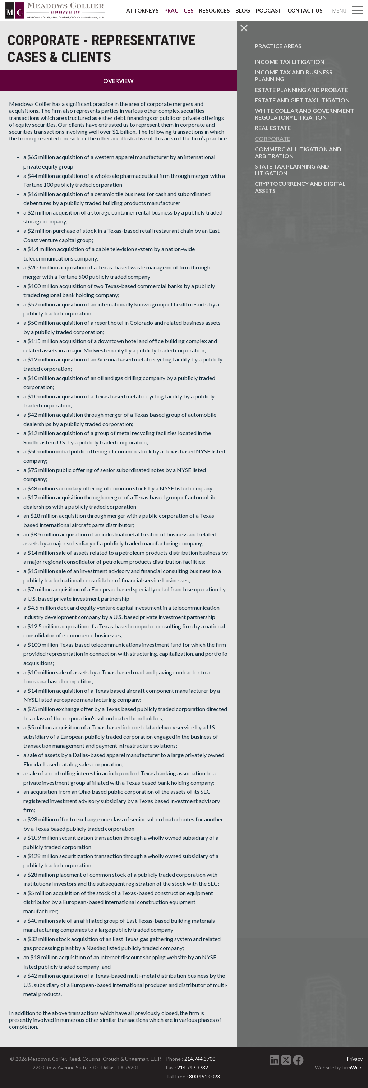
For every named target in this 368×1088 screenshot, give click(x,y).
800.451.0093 (204, 1076)
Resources (214, 10)
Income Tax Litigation (290, 61)
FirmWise (352, 1067)
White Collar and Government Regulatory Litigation (304, 114)
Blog (242, 10)
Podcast (269, 10)
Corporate (272, 138)
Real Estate (273, 127)
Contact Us (305, 10)
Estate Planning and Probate (301, 89)
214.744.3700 (199, 1059)
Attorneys (142, 10)
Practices (178, 10)
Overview (118, 80)
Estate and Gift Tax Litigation (302, 100)
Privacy (354, 1059)
